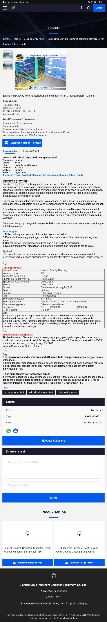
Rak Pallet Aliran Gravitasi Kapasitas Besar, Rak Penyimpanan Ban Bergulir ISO (27, 550)
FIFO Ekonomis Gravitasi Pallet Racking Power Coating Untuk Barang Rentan (76, 550)
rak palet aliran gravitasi (41, 392)
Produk (16, 39)
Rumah (5, 39)
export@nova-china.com (15, 2)
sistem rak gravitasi (67, 392)
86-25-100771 (96, 2)
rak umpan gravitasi (14, 392)
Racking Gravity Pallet (33, 39)
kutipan (99, 8)
